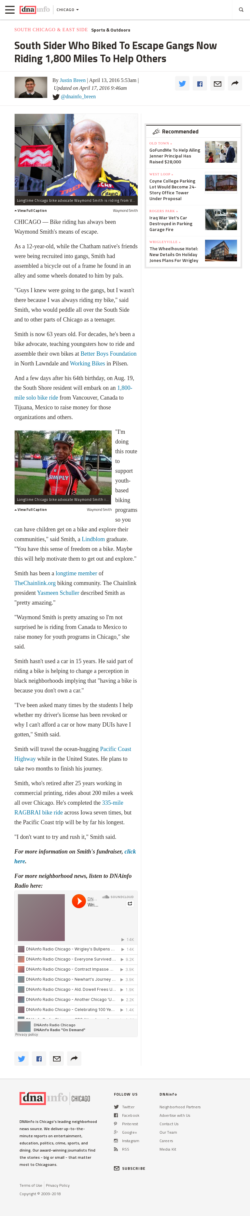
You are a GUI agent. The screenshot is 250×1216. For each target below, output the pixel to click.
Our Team (168, 1132)
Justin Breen (73, 80)
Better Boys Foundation (108, 353)
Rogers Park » (163, 211)
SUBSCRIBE (130, 1168)
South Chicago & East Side (51, 29)
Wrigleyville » (165, 242)
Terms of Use (31, 1185)
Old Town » (160, 143)
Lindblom (93, 539)
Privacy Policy (58, 1185)
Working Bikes (87, 363)
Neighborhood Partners (180, 1107)
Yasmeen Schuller (58, 593)
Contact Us (169, 1124)
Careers (166, 1141)
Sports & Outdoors (110, 30)
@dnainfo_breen (78, 96)
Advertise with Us (175, 1115)
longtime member (76, 573)
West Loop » (161, 174)
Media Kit (168, 1149)
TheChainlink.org (35, 583)
